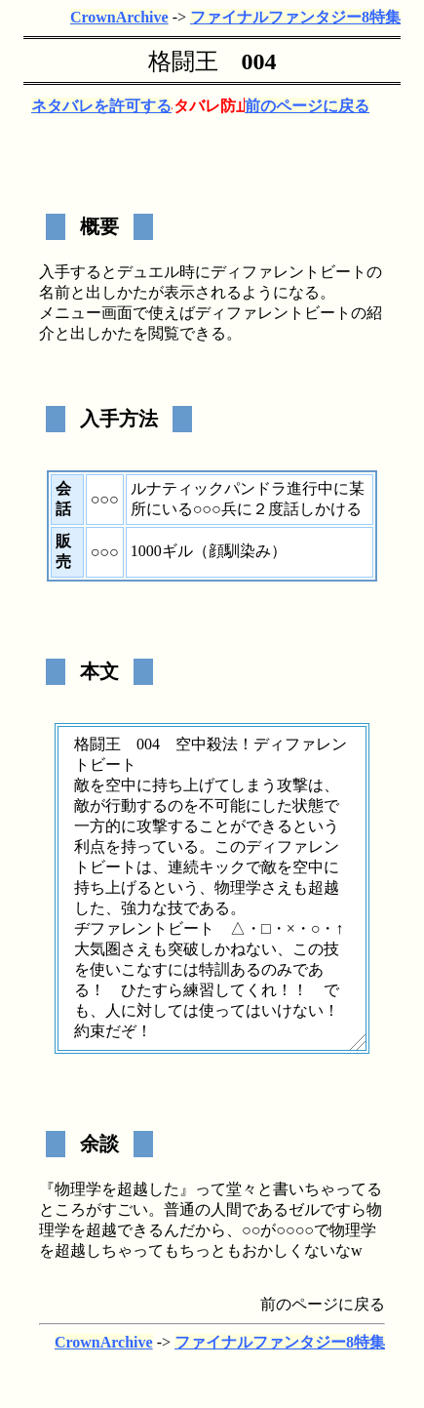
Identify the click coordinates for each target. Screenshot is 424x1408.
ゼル (304, 1209)
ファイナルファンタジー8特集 (295, 17)
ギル (177, 551)
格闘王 (183, 61)
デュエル (148, 271)
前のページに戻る (307, 106)
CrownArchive (119, 17)
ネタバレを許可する (101, 106)
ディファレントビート (288, 271)
